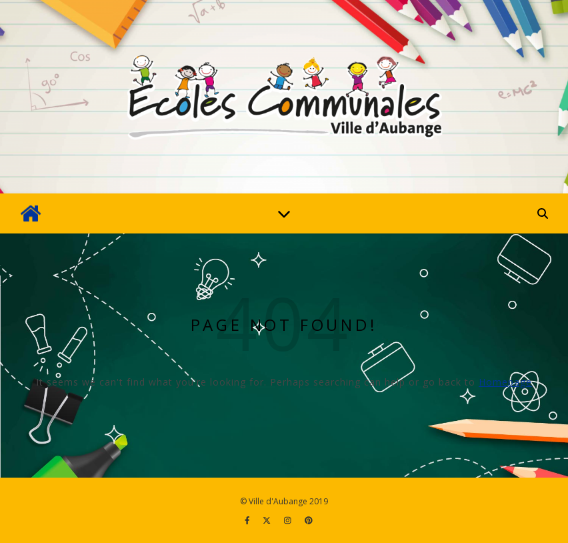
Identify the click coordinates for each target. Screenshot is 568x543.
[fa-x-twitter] (268, 520)
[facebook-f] (248, 520)
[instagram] (288, 520)
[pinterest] (309, 520)
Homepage (505, 382)
